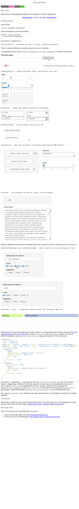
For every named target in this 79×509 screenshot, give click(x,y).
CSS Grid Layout (22, 339)
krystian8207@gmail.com (39, 425)
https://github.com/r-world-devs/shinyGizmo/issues (46, 414)
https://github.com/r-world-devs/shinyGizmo (45, 427)
